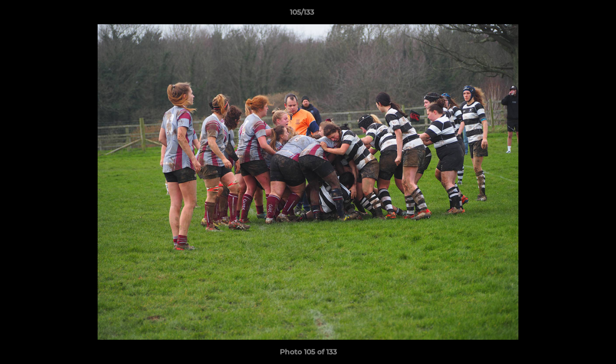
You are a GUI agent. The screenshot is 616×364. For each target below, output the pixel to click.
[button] (573, 14)
